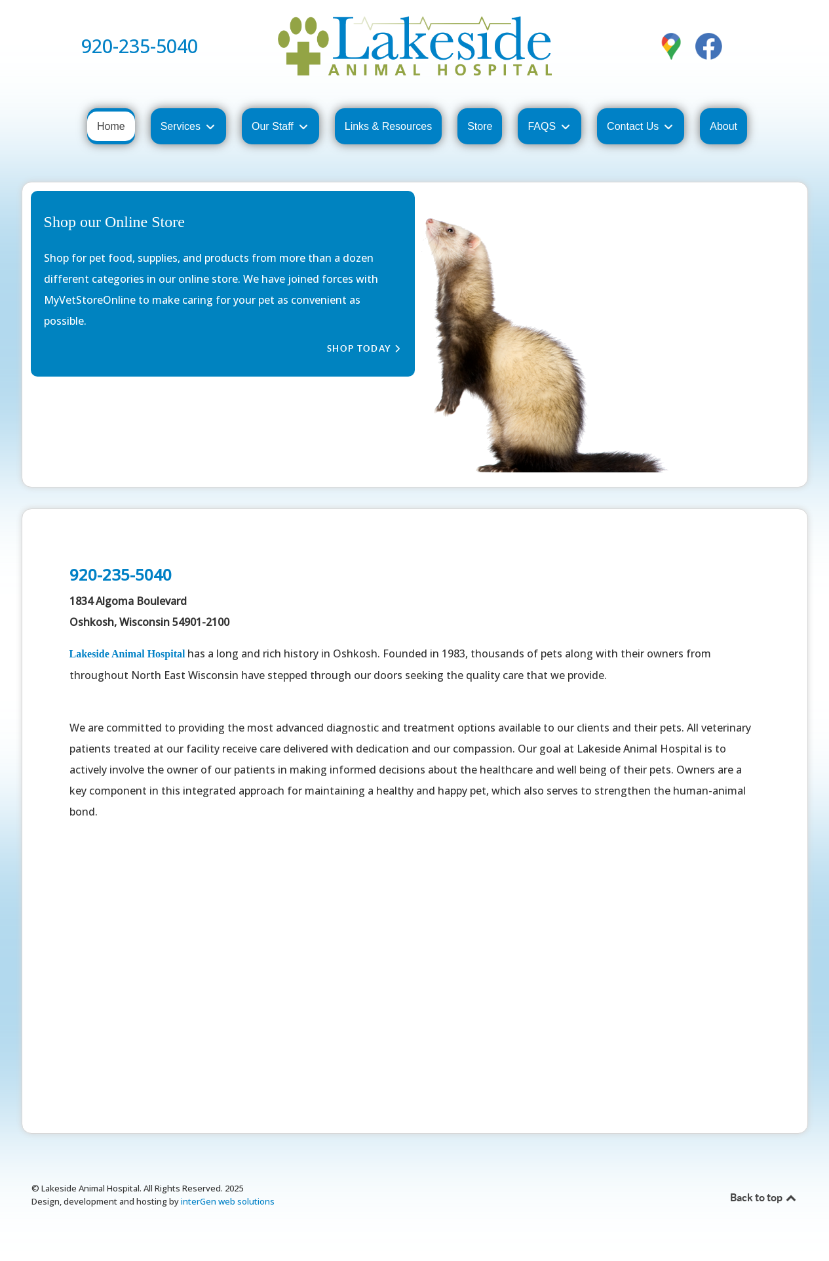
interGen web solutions (228, 1201)
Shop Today (364, 349)
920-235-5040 (139, 45)
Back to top (764, 1197)
